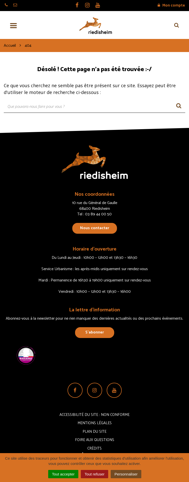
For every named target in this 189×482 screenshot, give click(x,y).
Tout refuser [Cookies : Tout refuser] (94, 474)
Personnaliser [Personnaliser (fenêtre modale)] (126, 474)
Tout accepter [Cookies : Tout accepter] (63, 474)
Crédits (94, 448)
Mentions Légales (95, 423)
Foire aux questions (94, 440)
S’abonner (94, 332)
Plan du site (94, 431)
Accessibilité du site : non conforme (94, 415)
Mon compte (171, 5)
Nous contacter (94, 228)
